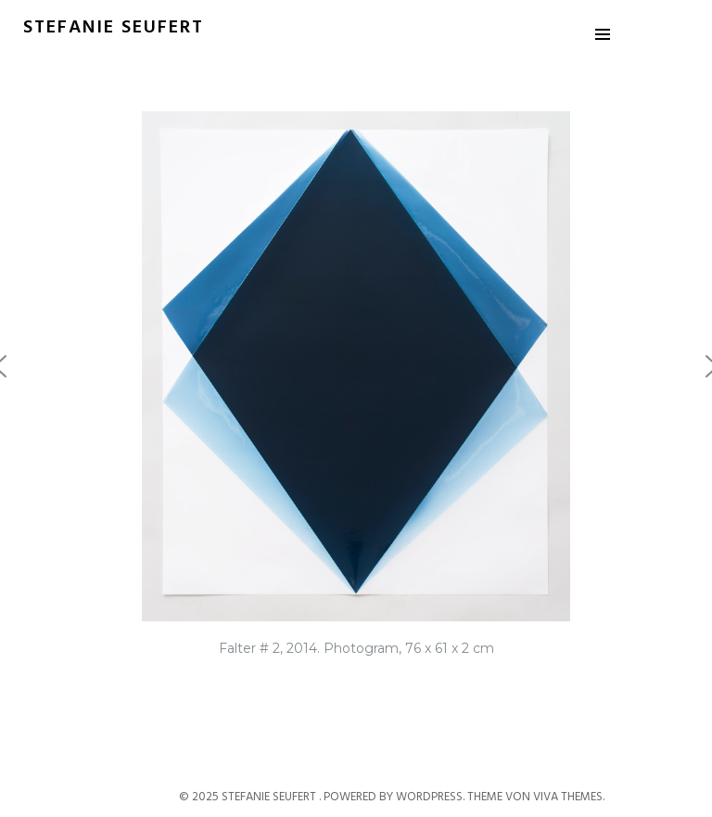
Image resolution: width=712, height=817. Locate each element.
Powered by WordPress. (395, 797)
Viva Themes (568, 797)
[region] (356, 393)
